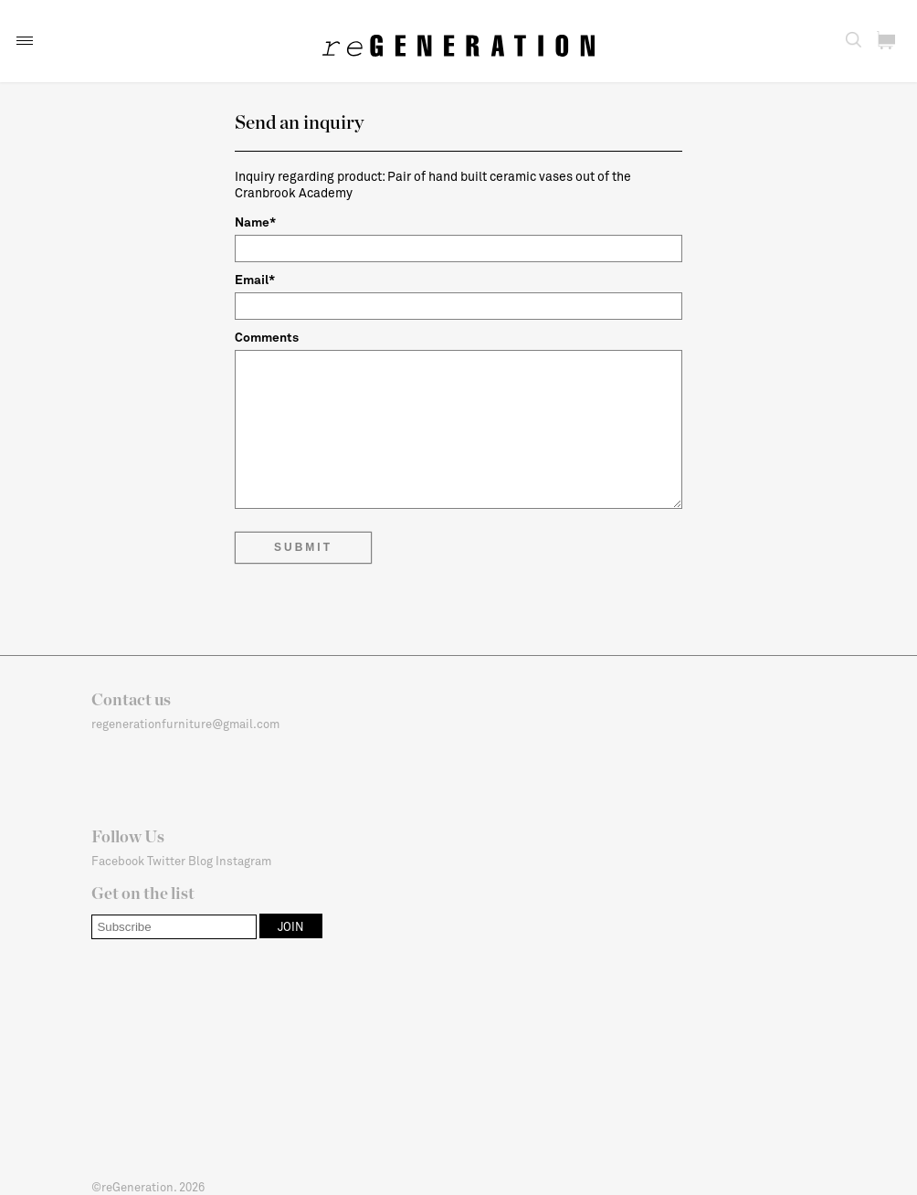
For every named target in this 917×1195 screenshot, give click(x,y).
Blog (200, 860)
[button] (24, 40)
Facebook (117, 860)
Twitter (166, 860)
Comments (267, 336)
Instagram (243, 860)
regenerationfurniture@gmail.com (185, 723)
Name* (255, 221)
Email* (255, 279)
